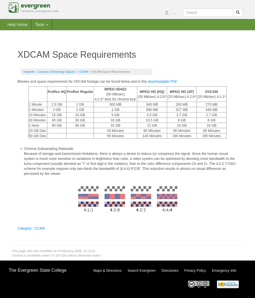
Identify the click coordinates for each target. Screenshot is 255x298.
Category (24, 228)
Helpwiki (28, 71)
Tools (41, 24)
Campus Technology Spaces (56, 71)
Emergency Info (224, 271)
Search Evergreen (142, 271)
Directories (170, 271)
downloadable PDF (162, 81)
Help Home (17, 24)
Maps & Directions (107, 271)
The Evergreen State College (37, 270)
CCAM (83, 71)
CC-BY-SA (58, 255)
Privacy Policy (195, 271)
